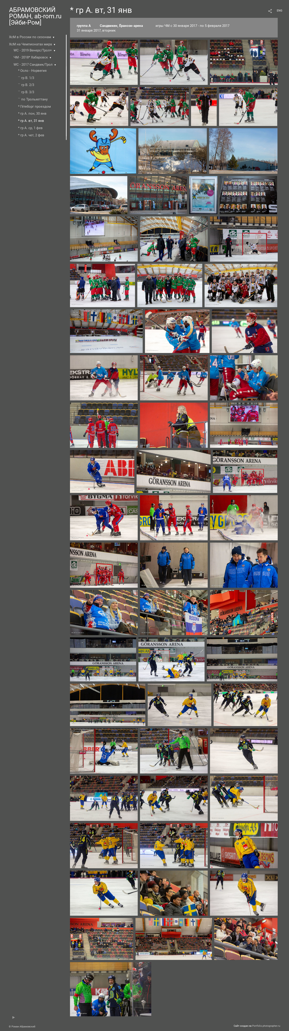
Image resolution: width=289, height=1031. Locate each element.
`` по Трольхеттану (33, 99)
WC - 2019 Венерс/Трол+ (33, 50)
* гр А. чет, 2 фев (31, 135)
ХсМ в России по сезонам (30, 37)
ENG (279, 10)
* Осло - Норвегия (32, 71)
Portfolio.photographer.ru (266, 1025)
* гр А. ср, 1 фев (30, 128)
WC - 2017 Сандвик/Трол (33, 65)
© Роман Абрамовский (22, 1026)
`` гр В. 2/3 (26, 85)
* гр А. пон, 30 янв (32, 113)
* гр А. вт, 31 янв (31, 121)
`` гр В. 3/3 (26, 92)
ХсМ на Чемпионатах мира (30, 44)
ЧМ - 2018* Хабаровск (31, 57)
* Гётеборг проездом (34, 106)
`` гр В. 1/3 (26, 78)
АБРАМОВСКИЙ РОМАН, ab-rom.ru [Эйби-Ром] (35, 16)
